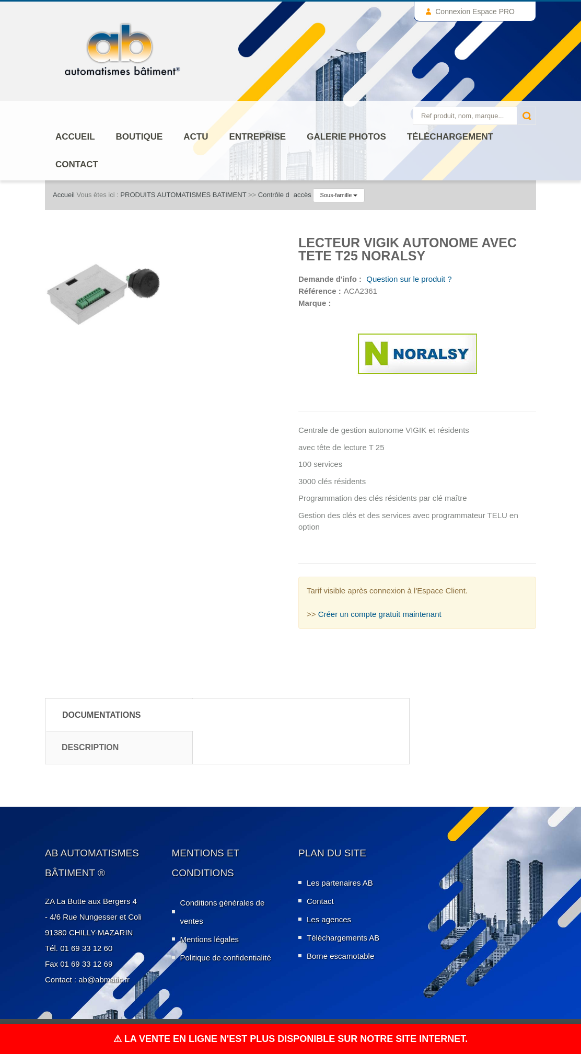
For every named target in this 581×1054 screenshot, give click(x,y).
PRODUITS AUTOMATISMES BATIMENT (183, 195)
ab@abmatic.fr (104, 979)
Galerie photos (346, 137)
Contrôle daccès (284, 195)
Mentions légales (209, 939)
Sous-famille (339, 195)
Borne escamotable (340, 956)
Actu (195, 137)
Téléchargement (450, 137)
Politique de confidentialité (225, 957)
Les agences (329, 919)
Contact (76, 164)
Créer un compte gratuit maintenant (379, 614)
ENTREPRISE (257, 137)
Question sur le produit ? (408, 278)
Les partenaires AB (340, 882)
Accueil (75, 137)
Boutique (139, 137)
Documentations (101, 715)
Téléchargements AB (343, 937)
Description (90, 747)
